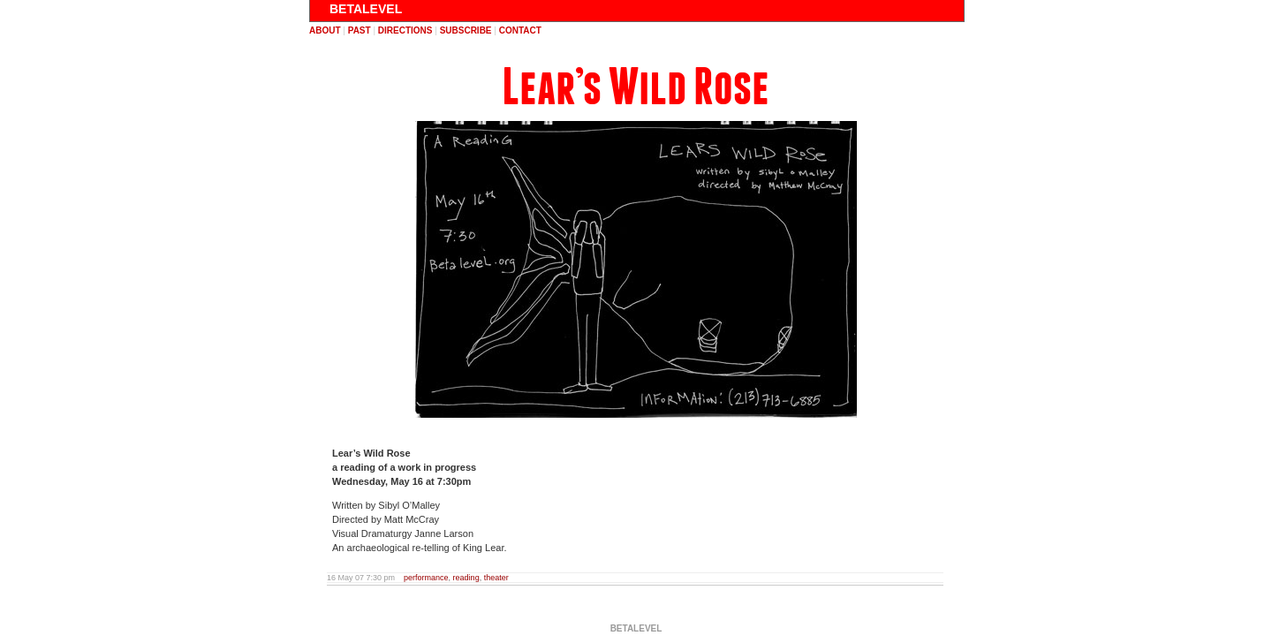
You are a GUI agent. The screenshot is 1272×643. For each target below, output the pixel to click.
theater (496, 577)
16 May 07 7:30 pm (361, 577)
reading (466, 577)
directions (405, 30)
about (325, 30)
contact (520, 30)
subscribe (466, 30)
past (359, 30)
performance (426, 577)
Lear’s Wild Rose (635, 87)
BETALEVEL (365, 9)
